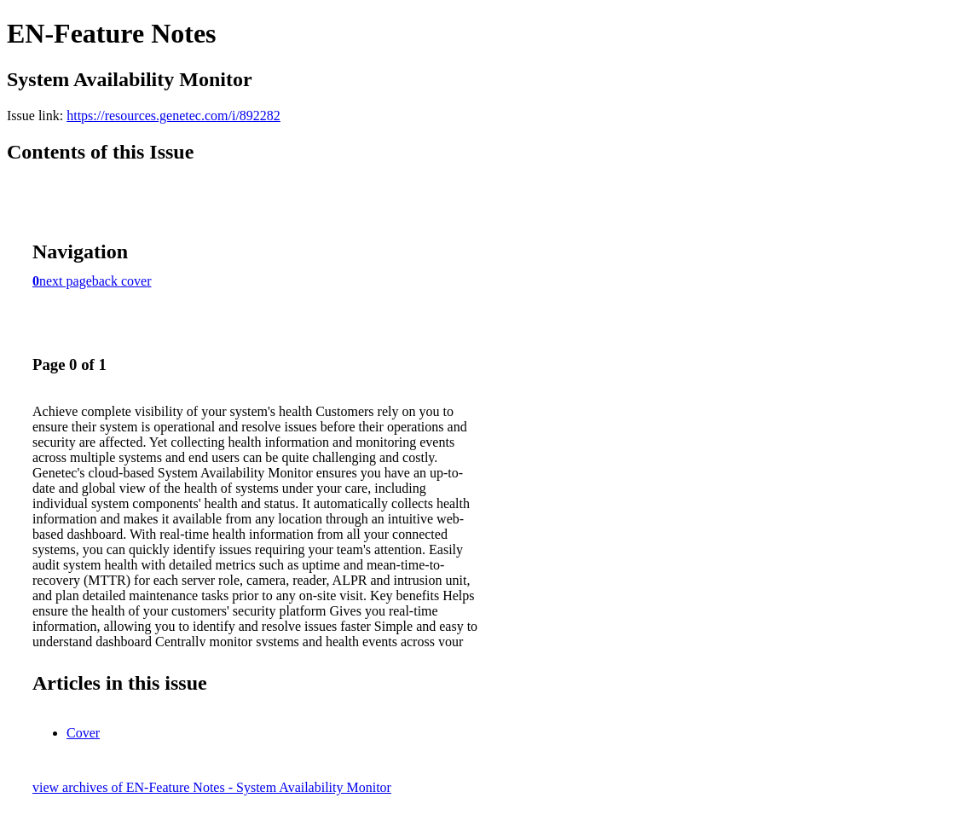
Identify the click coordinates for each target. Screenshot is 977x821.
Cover (83, 733)
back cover (122, 281)
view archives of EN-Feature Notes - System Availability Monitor (211, 787)
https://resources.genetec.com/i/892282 (173, 115)
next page (65, 281)
